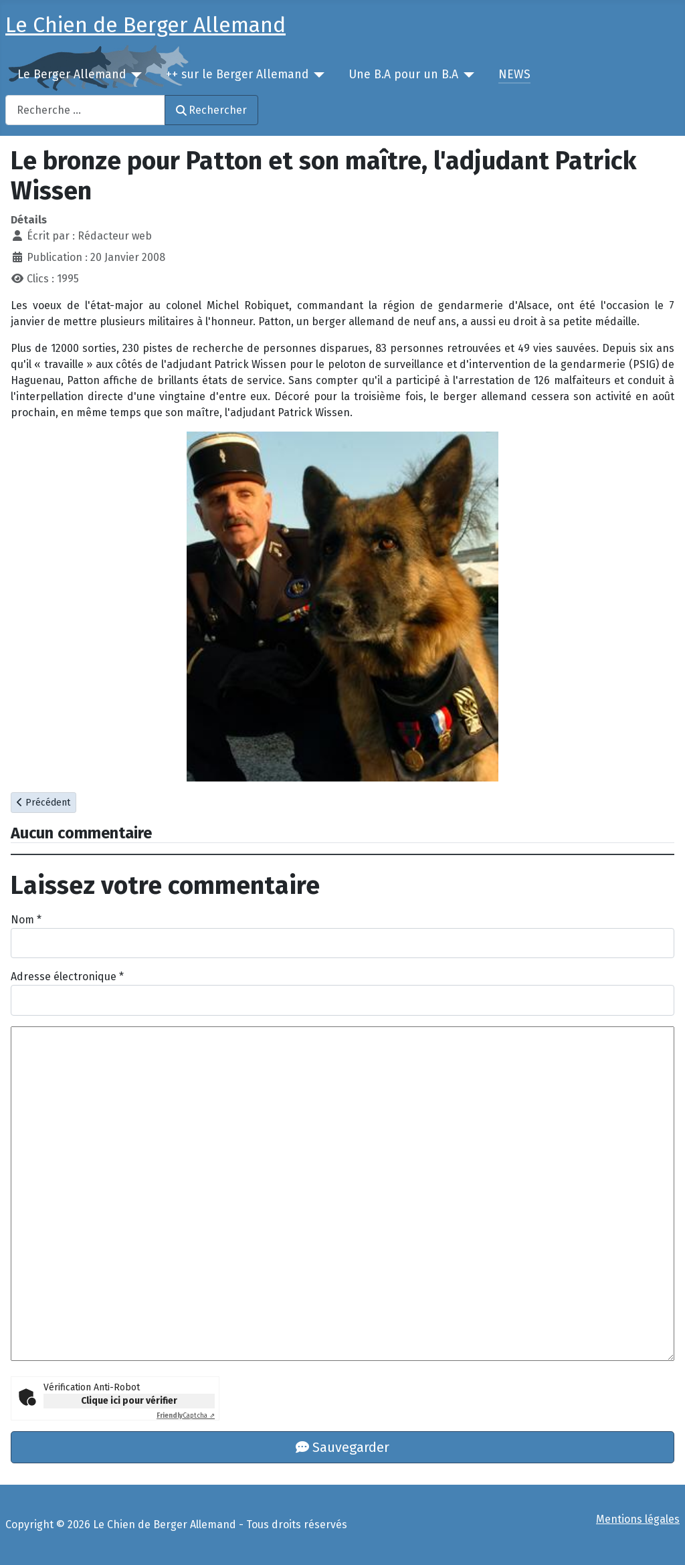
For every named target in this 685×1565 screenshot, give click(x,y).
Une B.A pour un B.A (403, 75)
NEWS (514, 75)
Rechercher (211, 110)
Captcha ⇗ (186, 1416)
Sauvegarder (342, 1447)
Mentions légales (638, 1519)
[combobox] (85, 110)
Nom (26, 919)
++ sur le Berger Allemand (237, 75)
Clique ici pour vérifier (129, 1400)
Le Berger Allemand (71, 75)
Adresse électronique (67, 976)
